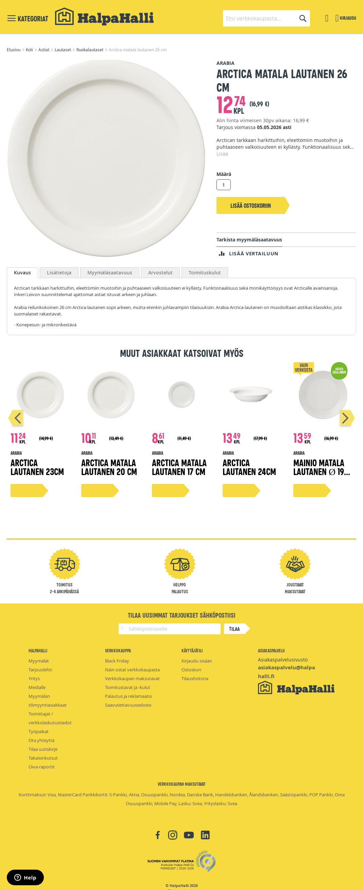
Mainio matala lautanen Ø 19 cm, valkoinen (318, 471)
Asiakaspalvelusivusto (283, 659)
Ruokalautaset (90, 49)
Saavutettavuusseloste (128, 705)
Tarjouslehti (40, 670)
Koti (30, 49)
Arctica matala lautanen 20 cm (109, 466)
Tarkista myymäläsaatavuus (249, 239)
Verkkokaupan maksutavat (132, 678)
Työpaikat (39, 731)
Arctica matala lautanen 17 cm (179, 466)
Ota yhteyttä (41, 740)
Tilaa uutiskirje (43, 749)
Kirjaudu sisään (197, 661)
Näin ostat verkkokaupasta (132, 670)
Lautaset (63, 49)
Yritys (34, 678)
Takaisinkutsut (43, 758)
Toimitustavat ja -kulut (127, 687)
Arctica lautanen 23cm (37, 466)
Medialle (37, 687)
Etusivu (14, 49)
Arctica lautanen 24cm (249, 466)
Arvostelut (160, 272)
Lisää (222, 153)
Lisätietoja (59, 272)
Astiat (44, 49)
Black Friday (117, 661)
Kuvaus (22, 272)
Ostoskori (191, 670)
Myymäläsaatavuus (109, 272)
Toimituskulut (205, 272)
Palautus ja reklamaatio (128, 696)
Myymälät (39, 661)
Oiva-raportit (42, 767)
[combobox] (266, 18)
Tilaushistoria (195, 678)
